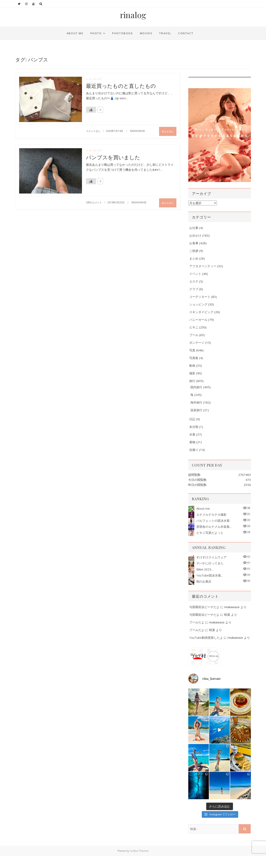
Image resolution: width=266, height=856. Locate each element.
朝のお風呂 (203, 581)
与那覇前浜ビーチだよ (204, 607)
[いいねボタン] (91, 110)
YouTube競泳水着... (209, 575)
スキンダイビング (201, 312)
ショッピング (94, 78)
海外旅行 (196, 402)
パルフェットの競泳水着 (213, 521)
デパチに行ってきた (210, 563)
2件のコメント (94, 202)
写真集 (193, 358)
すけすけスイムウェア (211, 557)
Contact (185, 33)
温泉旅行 (196, 410)
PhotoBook (122, 33)
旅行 (192, 381)
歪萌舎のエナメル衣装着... (213, 527)
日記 (192, 419)
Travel (165, 33)
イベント (195, 274)
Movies (146, 33)
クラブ (193, 289)
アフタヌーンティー (202, 266)
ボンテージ (196, 343)
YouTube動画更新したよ (206, 638)
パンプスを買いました (113, 157)
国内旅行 (196, 387)
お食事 (193, 243)
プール (193, 335)
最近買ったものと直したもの (121, 85)
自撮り (193, 450)
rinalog (133, 15)
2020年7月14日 (115, 131)
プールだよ (196, 622)
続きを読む (168, 131)
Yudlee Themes (139, 851)
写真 (192, 350)
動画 (192, 365)
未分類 (193, 427)
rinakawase (137, 131)
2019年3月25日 (116, 202)
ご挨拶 (193, 251)
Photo (96, 33)
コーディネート (199, 297)
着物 (192, 442)
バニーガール (198, 320)
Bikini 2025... (204, 569)
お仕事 (193, 228)
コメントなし (93, 131)
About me (75, 33)
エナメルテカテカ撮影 (211, 514)
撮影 (192, 373)
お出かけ (195, 235)
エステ (193, 281)
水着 (192, 434)
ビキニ (193, 327)
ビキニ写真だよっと (210, 533)
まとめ (193, 258)
